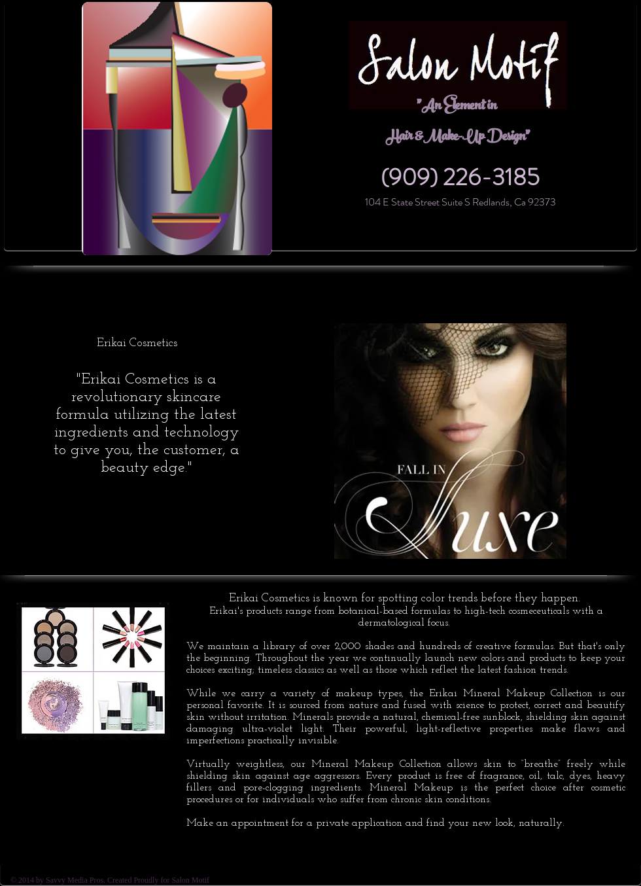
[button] (450, 441)
